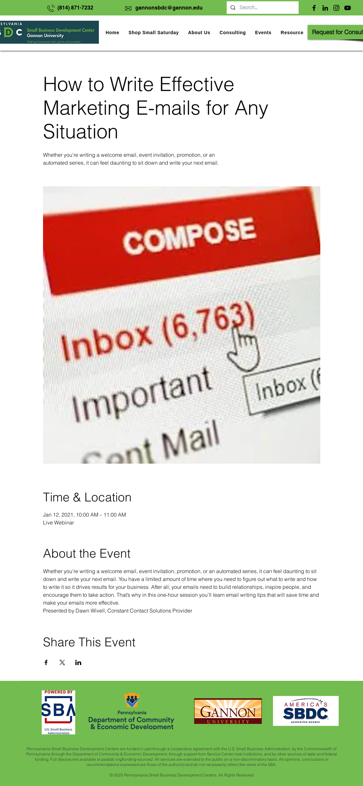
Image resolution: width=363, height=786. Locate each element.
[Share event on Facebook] (46, 662)
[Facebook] (314, 8)
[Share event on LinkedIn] (78, 662)
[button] (263, 32)
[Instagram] (336, 8)
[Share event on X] (62, 662)
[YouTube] (348, 8)
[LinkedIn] (325, 8)
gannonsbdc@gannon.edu (169, 8)
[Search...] (262, 7)
